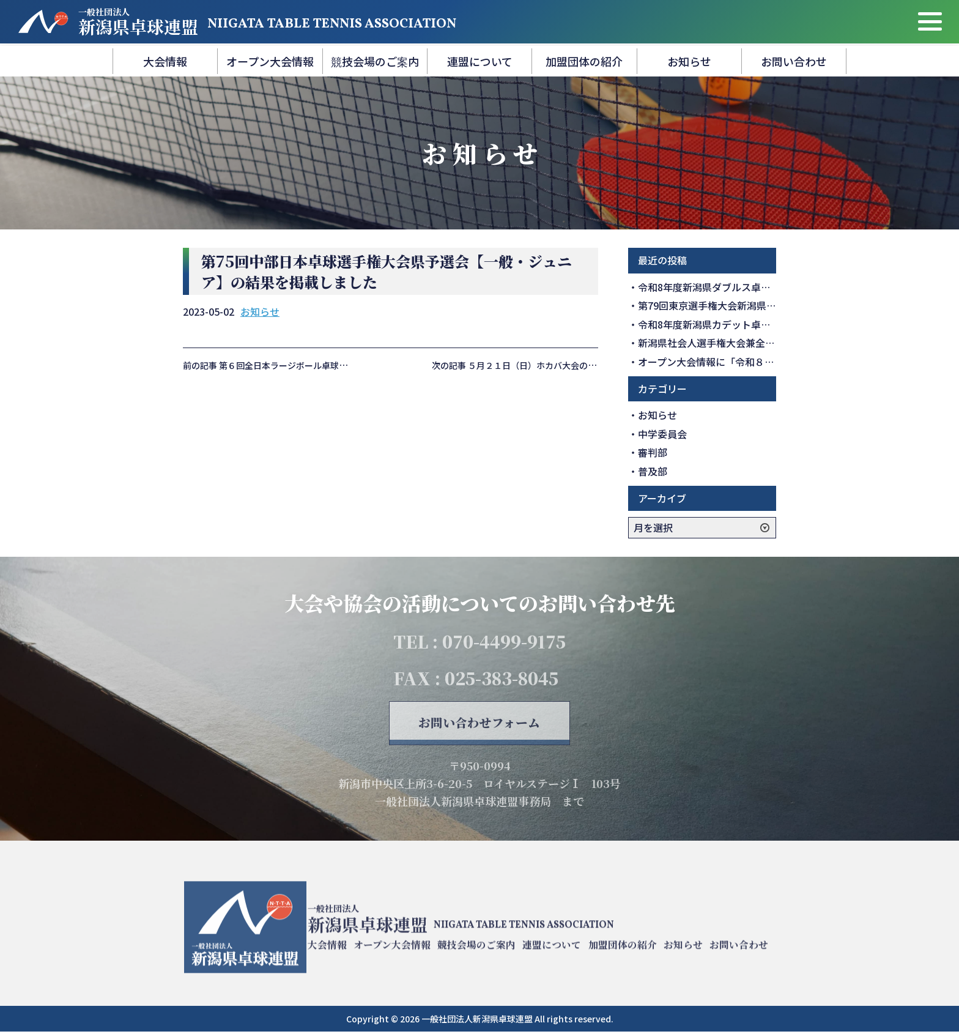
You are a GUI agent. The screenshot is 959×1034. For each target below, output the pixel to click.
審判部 (652, 452)
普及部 (652, 471)
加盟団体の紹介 (584, 61)
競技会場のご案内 (375, 61)
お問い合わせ (794, 61)
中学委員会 (662, 433)
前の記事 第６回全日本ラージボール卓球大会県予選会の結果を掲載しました (329, 365)
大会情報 (165, 61)
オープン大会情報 (270, 61)
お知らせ (689, 61)
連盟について (480, 61)
